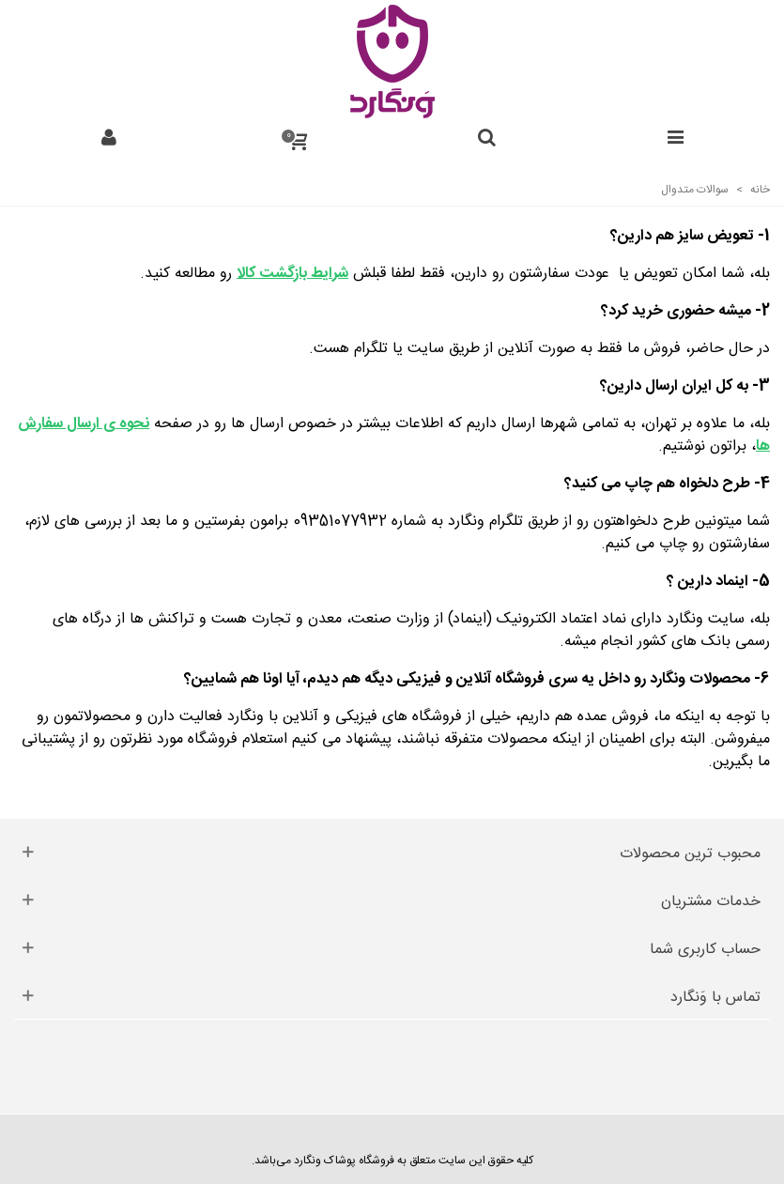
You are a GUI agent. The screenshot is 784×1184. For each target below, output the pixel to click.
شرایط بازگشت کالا (292, 273)
